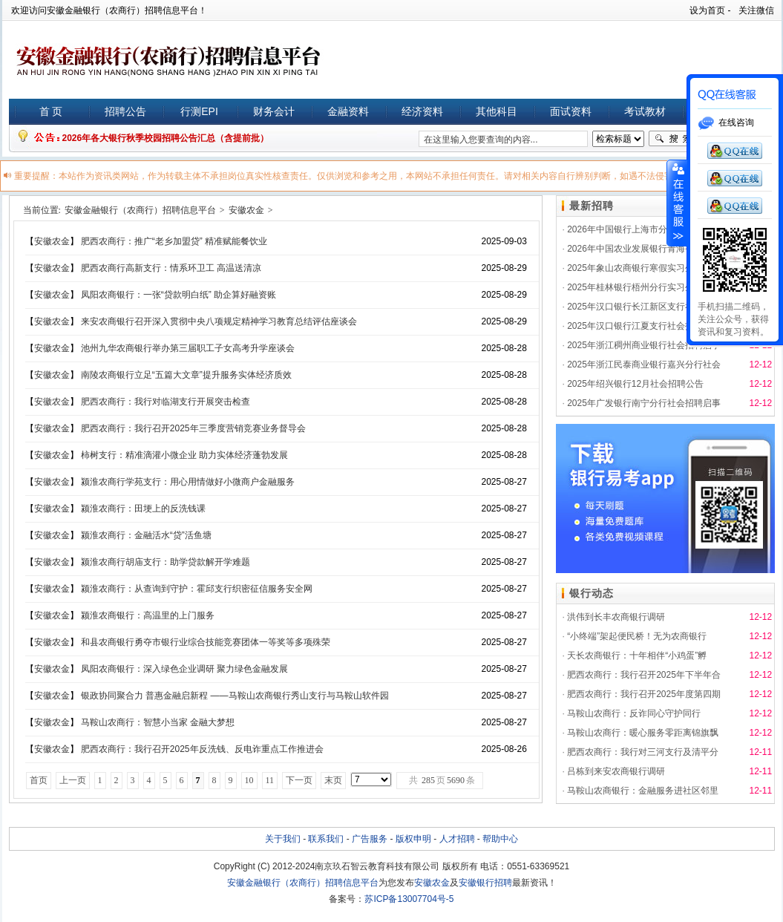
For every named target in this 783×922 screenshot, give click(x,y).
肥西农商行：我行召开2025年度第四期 (644, 694)
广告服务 (369, 839)
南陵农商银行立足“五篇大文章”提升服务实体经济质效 (186, 375)
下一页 (299, 780)
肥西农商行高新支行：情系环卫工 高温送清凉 (171, 268)
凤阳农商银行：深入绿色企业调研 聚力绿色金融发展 (184, 669)
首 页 (51, 111)
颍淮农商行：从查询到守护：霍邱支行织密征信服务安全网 (196, 588)
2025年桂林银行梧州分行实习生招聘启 (644, 287)
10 (249, 780)
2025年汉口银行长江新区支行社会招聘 (644, 306)
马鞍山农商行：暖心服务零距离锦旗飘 (642, 733)
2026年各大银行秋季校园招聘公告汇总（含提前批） (165, 138)
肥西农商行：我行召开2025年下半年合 (644, 675)
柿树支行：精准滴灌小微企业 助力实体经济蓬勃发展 (184, 455)
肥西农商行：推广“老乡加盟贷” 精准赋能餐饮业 (174, 241)
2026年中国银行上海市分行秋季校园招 (644, 229)
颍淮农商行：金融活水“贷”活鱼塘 (146, 535)
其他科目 (496, 111)
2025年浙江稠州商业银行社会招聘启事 (644, 345)
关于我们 (283, 839)
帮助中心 (500, 839)
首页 (38, 780)
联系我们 (326, 839)
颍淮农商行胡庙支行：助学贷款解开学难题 (165, 562)
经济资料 (422, 111)
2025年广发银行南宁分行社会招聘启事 (644, 403)
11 (270, 780)
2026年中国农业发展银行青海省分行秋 (644, 248)
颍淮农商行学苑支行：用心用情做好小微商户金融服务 (188, 482)
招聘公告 (125, 111)
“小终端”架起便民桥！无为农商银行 (637, 636)
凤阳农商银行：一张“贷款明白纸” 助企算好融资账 (178, 295)
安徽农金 (246, 210)
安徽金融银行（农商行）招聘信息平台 (140, 210)
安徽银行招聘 (485, 882)
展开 (676, 203)
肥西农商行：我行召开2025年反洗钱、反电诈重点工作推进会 (202, 749)
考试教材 (645, 111)
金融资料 (348, 111)
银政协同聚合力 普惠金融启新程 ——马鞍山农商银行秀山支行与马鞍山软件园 (235, 695)
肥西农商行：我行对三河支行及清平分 (642, 752)
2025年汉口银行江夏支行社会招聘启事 (644, 326)
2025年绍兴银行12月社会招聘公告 (635, 384)
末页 (333, 780)
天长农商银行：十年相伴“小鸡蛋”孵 (637, 655)
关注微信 (756, 10)
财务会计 (274, 111)
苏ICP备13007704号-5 (408, 899)
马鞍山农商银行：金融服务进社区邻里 (642, 790)
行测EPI (199, 111)
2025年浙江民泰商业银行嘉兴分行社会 (644, 364)
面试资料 (571, 111)
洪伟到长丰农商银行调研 (616, 617)
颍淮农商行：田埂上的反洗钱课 (143, 508)
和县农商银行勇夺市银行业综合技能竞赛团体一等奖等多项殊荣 (205, 642)
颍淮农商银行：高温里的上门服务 (147, 615)
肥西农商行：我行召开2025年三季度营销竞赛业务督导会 (193, 428)
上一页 (72, 780)
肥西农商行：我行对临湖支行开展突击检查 (165, 401)
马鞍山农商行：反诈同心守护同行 (634, 713)
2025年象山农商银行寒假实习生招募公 (644, 268)
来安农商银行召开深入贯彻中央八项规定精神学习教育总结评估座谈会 (219, 321)
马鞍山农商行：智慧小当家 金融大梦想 (158, 722)
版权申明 (413, 839)
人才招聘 (457, 839)
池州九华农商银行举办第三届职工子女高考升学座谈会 (188, 348)
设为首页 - (709, 10)
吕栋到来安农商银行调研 (616, 771)
